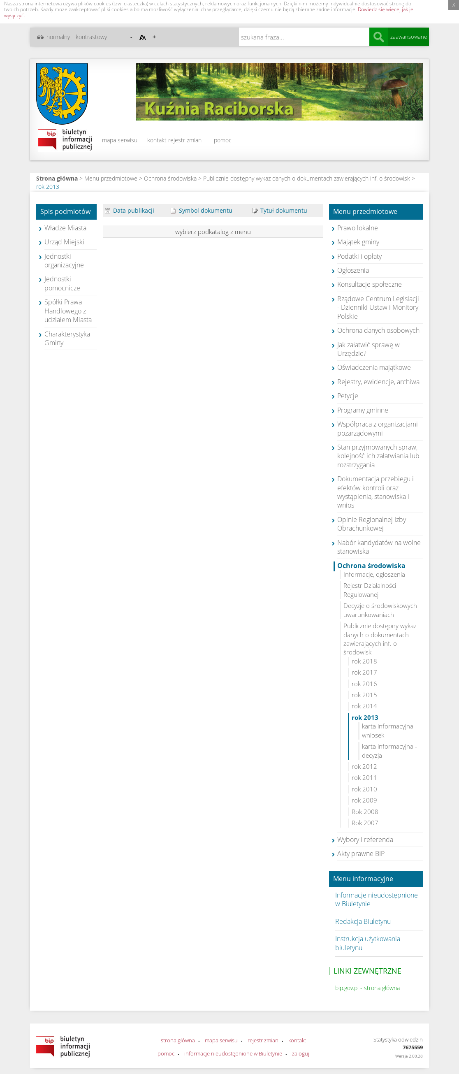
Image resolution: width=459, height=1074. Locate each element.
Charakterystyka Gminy (67, 338)
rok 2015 (364, 695)
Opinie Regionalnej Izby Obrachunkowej (371, 524)
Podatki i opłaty (359, 256)
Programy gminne (362, 410)
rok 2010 (364, 789)
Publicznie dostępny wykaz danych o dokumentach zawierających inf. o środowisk (306, 178)
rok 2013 (47, 186)
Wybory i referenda (365, 839)
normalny (58, 37)
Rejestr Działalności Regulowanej (369, 589)
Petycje (347, 395)
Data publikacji (129, 210)
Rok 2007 (365, 823)
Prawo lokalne (357, 227)
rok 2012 (364, 766)
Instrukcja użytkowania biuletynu (367, 943)
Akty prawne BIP (361, 853)
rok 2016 (364, 684)
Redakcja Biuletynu (363, 921)
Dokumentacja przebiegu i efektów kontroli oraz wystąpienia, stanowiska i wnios (375, 492)
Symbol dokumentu (201, 210)
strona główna (178, 1040)
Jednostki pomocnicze (62, 283)
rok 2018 (364, 661)
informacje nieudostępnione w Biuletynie (233, 1053)
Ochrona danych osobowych (378, 330)
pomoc (223, 140)
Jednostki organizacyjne (64, 260)
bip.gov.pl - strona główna (367, 988)
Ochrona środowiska (170, 178)
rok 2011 (364, 777)
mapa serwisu (119, 140)
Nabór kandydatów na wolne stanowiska (379, 547)
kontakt (157, 140)
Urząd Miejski (64, 241)
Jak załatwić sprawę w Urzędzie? (368, 349)
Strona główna (57, 178)
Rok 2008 (365, 811)
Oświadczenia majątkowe (374, 367)
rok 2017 (364, 672)
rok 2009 (364, 800)
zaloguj (300, 1053)
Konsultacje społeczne (369, 284)
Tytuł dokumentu (279, 210)
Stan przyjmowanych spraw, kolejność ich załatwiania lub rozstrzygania (378, 456)
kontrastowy (91, 37)
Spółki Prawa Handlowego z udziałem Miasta (68, 310)
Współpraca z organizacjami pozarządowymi (377, 428)
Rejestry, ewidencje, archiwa (378, 381)
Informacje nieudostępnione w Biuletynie (376, 899)
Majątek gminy (358, 241)
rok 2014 (364, 706)
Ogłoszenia (353, 270)
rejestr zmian (185, 140)
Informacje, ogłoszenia (374, 574)
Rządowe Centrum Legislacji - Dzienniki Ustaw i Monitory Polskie (378, 307)
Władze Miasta (65, 227)
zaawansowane (408, 36)
